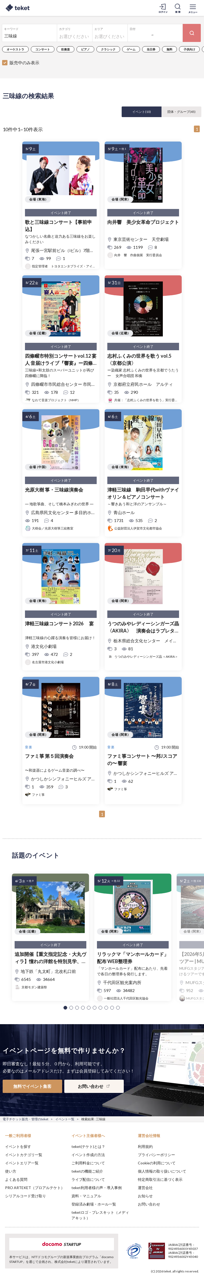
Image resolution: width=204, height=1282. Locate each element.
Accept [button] (185, 1255)
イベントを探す (18, 1146)
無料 (169, 49)
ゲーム (131, 49)
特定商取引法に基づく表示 (160, 1179)
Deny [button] (158, 1256)
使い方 (10, 1171)
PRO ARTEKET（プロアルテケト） (35, 1187)
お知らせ (145, 1196)
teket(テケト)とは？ (88, 1146)
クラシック (108, 49)
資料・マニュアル (86, 1196)
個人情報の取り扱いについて (162, 1171)
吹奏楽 (65, 49)
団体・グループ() (181, 112)
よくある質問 (16, 1179)
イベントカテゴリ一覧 (23, 1154)
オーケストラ (15, 49)
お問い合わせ (149, 1204)
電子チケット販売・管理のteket (25, 1119)
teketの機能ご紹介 (87, 1171)
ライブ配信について (88, 1179)
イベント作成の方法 (88, 1154)
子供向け (189, 49)
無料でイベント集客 (32, 1086)
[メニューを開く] (193, 8)
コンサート (42, 49)
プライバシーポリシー (156, 1154)
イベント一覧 (64, 1119)
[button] (65, 1008)
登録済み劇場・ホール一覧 (93, 1204)
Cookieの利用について (157, 1163)
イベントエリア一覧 (22, 1163)
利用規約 (145, 1146)
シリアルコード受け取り (25, 1196)
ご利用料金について (88, 1163)
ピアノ (85, 49)
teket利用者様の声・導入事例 (96, 1187)
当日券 (151, 49)
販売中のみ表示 (24, 62)
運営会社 (145, 1187)
